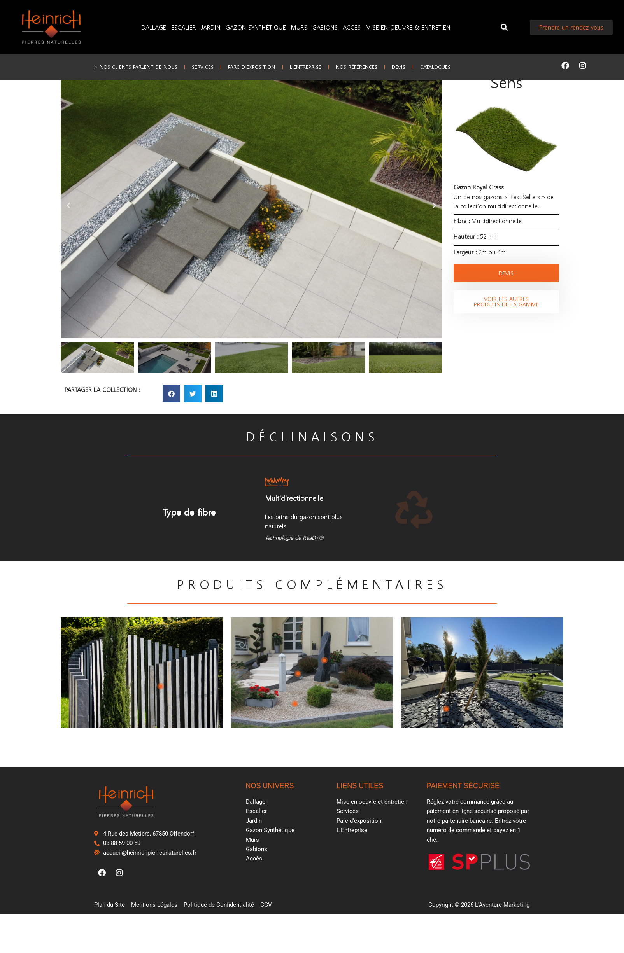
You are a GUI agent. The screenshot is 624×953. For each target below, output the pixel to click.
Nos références (366, 65)
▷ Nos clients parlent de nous (105, 65)
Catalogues (465, 65)
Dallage (153, 27)
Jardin (211, 27)
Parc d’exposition (241, 65)
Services (183, 65)
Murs (299, 27)
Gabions (325, 27)
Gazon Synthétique (256, 27)
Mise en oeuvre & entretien (408, 27)
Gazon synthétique (109, 89)
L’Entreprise (305, 65)
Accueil (69, 89)
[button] (504, 27)
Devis (419, 65)
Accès (352, 27)
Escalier (183, 27)
